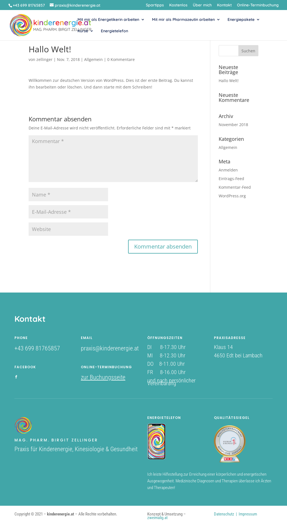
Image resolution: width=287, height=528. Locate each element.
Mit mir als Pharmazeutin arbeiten (183, 20)
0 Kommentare (121, 59)
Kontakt (224, 5)
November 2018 (233, 124)
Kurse (83, 31)
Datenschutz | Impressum (235, 514)
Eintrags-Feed (231, 178)
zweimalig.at (157, 517)
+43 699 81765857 (37, 348)
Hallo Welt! (229, 80)
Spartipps (155, 5)
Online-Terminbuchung (258, 5)
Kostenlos (178, 5)
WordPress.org (232, 195)
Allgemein (93, 59)
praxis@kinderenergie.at (110, 348)
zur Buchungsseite (103, 377)
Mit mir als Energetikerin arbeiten (108, 20)
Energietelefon (114, 31)
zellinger (44, 59)
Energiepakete (241, 20)
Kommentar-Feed (235, 187)
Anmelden (228, 170)
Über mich (202, 5)
